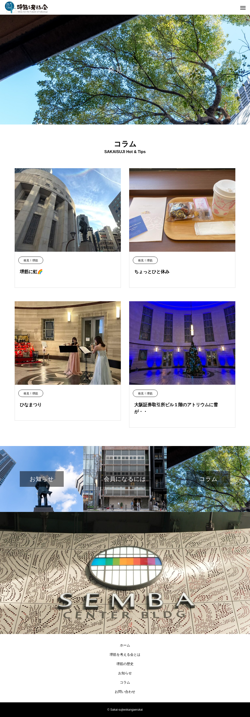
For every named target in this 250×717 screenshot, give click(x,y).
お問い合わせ (125, 692)
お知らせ (125, 673)
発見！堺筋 (30, 260)
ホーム (125, 645)
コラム (125, 682)
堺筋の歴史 (125, 664)
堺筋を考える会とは (125, 654)
